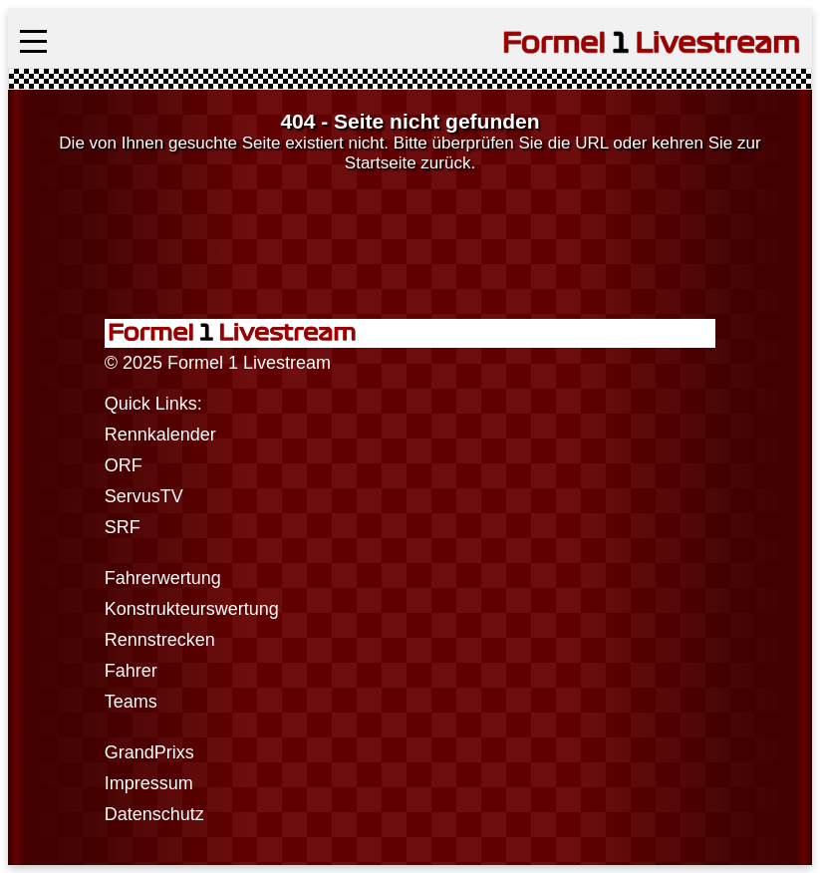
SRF (122, 527)
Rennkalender (160, 434)
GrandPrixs (149, 752)
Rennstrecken (160, 640)
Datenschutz (154, 814)
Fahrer (131, 671)
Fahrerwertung (163, 578)
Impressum (149, 783)
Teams (131, 702)
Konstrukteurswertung (192, 609)
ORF (123, 465)
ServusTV (144, 496)
